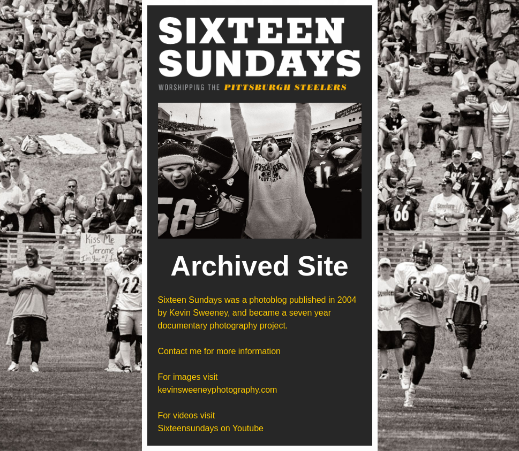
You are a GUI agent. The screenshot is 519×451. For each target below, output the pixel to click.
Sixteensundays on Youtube (211, 428)
